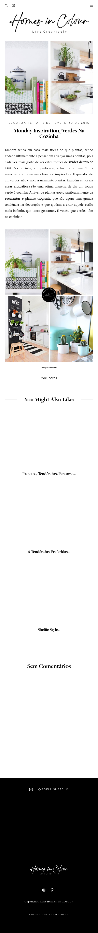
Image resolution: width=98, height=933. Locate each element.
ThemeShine (59, 914)
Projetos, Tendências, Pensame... (49, 474)
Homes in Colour (60, 902)
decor (53, 378)
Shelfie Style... (49, 630)
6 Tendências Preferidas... (49, 552)
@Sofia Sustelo (49, 789)
